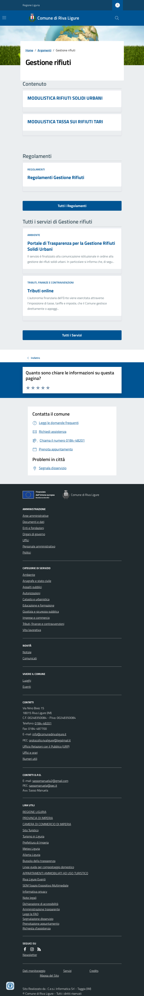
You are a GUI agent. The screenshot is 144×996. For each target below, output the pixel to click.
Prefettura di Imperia (36, 842)
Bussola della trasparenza (39, 861)
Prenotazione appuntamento (41, 923)
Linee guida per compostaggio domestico (48, 867)
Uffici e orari (30, 752)
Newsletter (30, 954)
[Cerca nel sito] (115, 18)
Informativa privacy (35, 891)
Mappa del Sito (49, 975)
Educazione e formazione (38, 605)
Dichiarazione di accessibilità (40, 903)
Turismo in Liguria (33, 836)
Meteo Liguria (31, 848)
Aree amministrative (36, 515)
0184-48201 (43, 723)
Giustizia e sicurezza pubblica (41, 611)
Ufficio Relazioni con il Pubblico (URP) (46, 746)
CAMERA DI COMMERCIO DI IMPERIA (47, 824)
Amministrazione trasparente (41, 909)
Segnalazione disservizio (38, 918)
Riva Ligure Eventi (34, 879)
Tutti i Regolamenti (72, 205)
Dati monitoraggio (34, 970)
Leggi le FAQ (31, 914)
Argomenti (44, 50)
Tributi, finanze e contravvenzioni (50, 282)
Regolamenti (36, 169)
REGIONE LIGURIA (34, 811)
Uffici (26, 540)
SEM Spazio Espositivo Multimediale (45, 885)
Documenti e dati (33, 521)
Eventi (27, 686)
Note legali (29, 897)
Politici (27, 552)
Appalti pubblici (32, 587)
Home (29, 50)
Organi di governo (34, 534)
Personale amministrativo (39, 546)
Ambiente (33, 235)
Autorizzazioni (31, 593)
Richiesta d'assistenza (37, 928)
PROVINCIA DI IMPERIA (38, 818)
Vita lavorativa (32, 630)
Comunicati (30, 658)
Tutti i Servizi (72, 335)
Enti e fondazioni (33, 528)
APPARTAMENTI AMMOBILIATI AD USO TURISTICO (55, 873)
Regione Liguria (31, 5)
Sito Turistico (31, 830)
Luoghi (27, 680)
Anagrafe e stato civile (37, 581)
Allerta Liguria (31, 854)
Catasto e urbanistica (36, 599)
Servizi (67, 970)
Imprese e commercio (36, 617)
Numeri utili (30, 758)
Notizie (27, 652)
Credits (94, 970)
